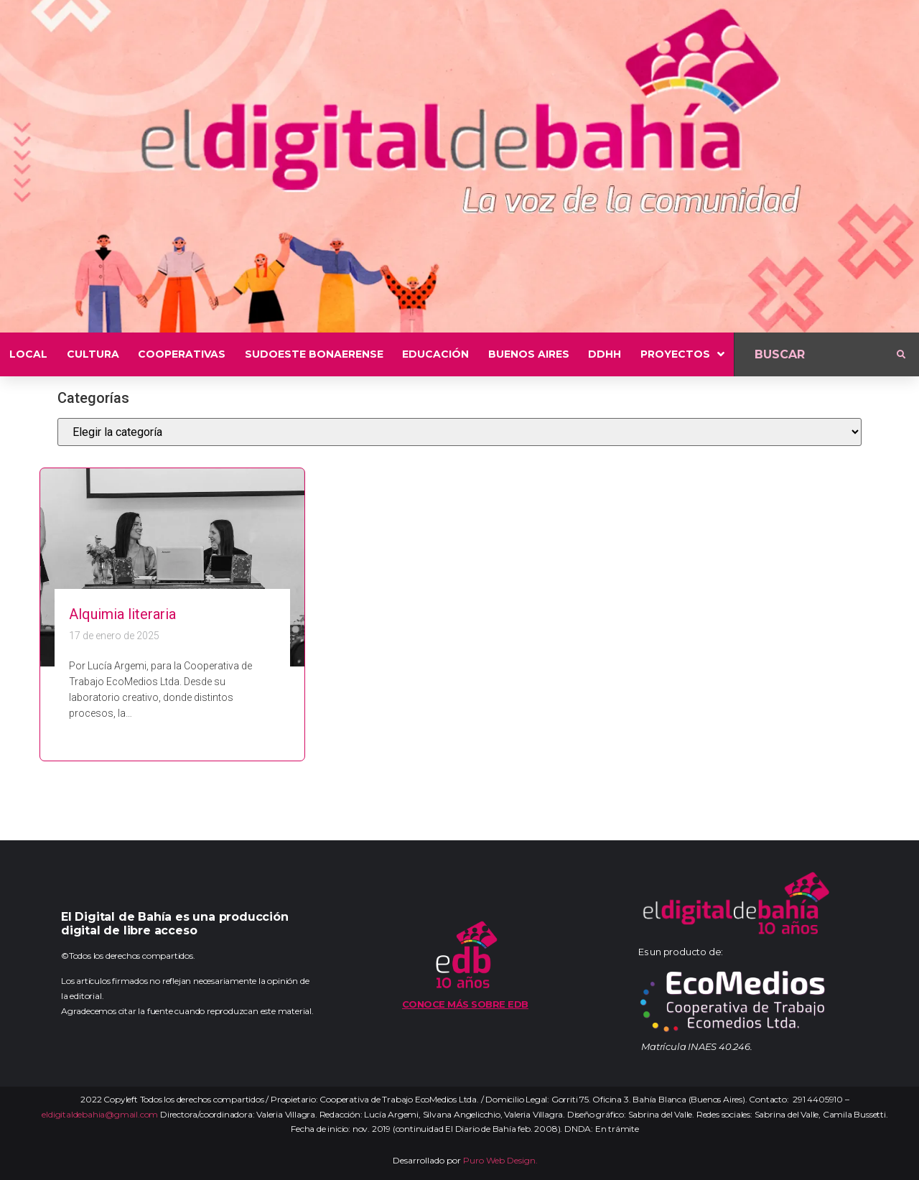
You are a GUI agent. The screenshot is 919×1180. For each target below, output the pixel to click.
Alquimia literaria (122, 614)
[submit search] (901, 354)
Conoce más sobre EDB (465, 1004)
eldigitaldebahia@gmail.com (100, 1114)
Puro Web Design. (500, 1160)
